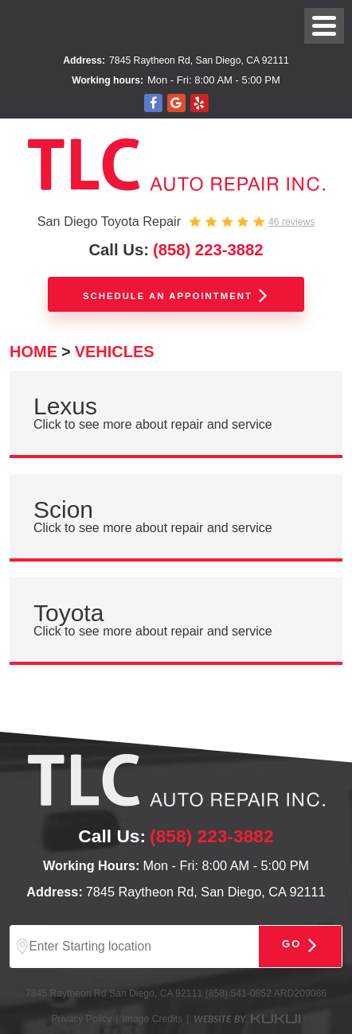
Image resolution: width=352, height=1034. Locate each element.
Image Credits (152, 1018)
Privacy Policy (81, 1018)
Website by (247, 1019)
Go (294, 944)
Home (33, 351)
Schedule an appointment (169, 295)
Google (176, 103)
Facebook (153, 103)
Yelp (199, 103)
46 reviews (291, 221)
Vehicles (114, 351)
